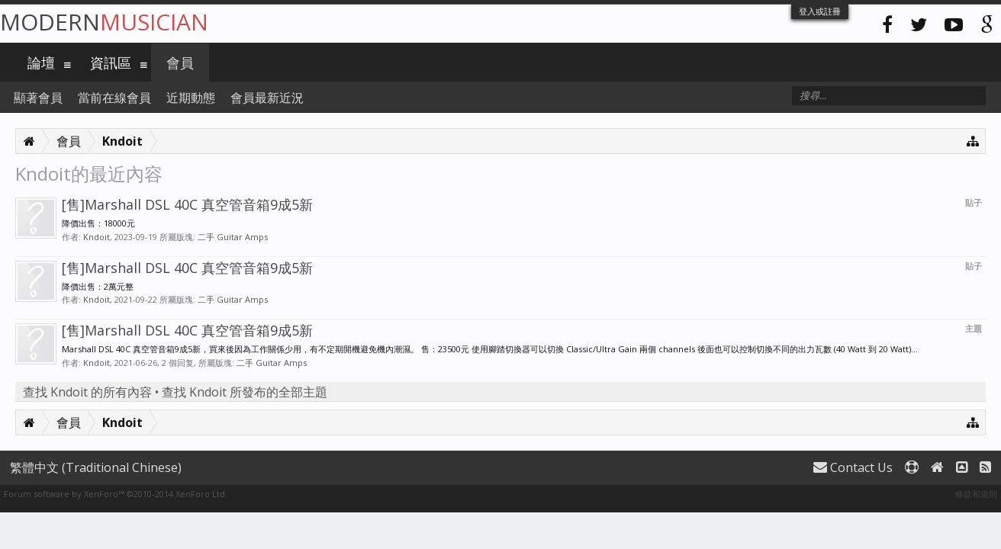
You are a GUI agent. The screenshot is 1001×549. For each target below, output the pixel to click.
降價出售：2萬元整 (98, 286)
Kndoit (96, 236)
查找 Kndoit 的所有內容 (87, 392)
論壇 (41, 62)
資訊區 (110, 62)
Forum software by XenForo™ (115, 493)
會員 (180, 62)
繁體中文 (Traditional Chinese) (96, 467)
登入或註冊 (820, 11)
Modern (104, 21)
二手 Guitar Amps (233, 236)
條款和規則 (976, 493)
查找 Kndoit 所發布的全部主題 (244, 392)
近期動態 (190, 97)
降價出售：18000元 (98, 223)
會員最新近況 (267, 97)
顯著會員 (38, 97)
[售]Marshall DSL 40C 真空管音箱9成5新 (187, 204)
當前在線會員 (114, 97)
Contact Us (853, 467)
